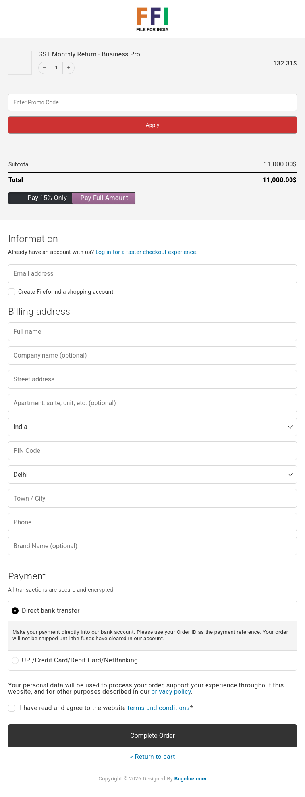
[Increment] (68, 68)
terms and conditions (158, 708)
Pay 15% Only (47, 198)
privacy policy (171, 691)
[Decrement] (44, 68)
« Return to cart (152, 756)
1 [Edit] (56, 67)
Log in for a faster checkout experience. (146, 252)
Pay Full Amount (104, 198)
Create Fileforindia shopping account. (66, 292)
